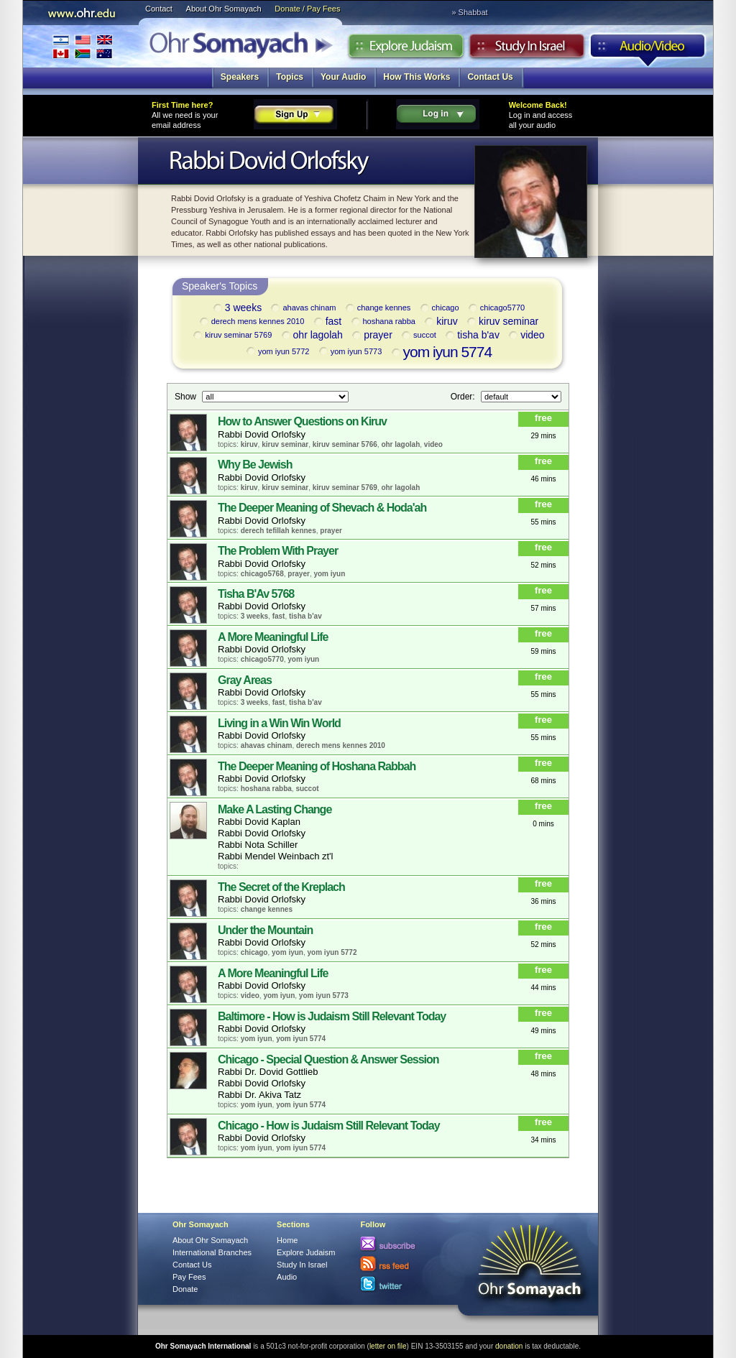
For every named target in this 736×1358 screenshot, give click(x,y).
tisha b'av (471, 336)
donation (509, 1346)
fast (327, 322)
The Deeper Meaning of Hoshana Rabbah (316, 766)
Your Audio (343, 77)
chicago (438, 308)
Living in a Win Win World (279, 723)
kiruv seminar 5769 (231, 335)
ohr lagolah (311, 336)
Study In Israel (302, 1264)
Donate (185, 1289)
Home (287, 1240)
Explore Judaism (405, 50)
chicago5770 (495, 308)
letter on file (388, 1346)
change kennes (377, 308)
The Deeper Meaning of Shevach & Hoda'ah (322, 508)
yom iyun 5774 (441, 351)
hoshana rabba (382, 321)
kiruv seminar (501, 322)
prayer (371, 336)
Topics (289, 77)
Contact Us (489, 77)
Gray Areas (245, 680)
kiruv (440, 322)
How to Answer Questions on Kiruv (302, 421)
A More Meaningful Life (273, 637)
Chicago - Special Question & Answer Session (328, 1059)
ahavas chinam (302, 308)
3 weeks (236, 308)
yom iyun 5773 (349, 351)
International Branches (83, 46)
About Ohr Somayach (224, 8)
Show (186, 396)
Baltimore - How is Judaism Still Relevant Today (332, 1016)
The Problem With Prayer (278, 551)
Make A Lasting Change (274, 809)
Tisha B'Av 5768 (256, 594)
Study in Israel (526, 50)
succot (418, 335)
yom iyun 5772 (277, 351)
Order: (464, 396)
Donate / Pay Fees (307, 8)
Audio (648, 50)
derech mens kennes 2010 (251, 321)
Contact (158, 8)
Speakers (240, 77)
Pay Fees (189, 1276)
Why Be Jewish (255, 464)
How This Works (416, 77)
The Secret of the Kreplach (281, 887)
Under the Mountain (265, 930)
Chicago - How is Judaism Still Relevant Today (329, 1125)
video (525, 336)
